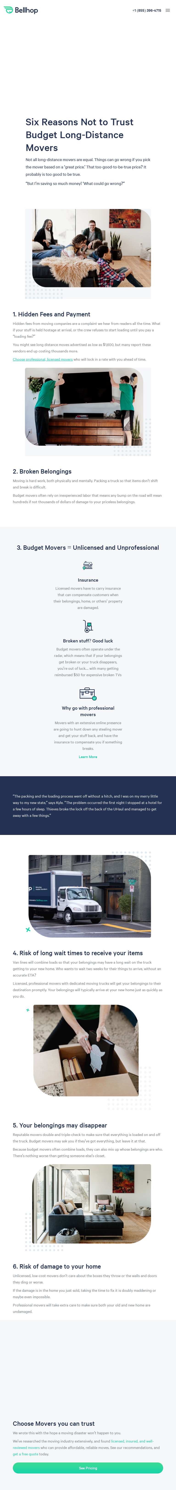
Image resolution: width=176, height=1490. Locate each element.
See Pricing (88, 1467)
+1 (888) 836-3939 (146, 10)
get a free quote (25, 1453)
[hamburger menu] (167, 10)
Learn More (88, 756)
